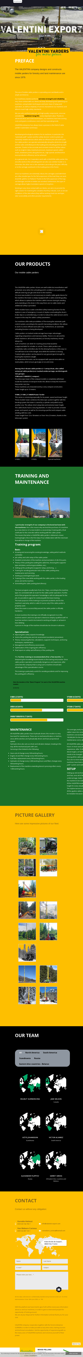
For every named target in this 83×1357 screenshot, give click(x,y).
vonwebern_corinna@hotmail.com (53, 1231)
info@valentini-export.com (51, 1224)
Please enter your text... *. (41, 1281)
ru (15, 1)
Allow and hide (73, 1353)
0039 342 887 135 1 (23, 1231)
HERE (39, 1355)
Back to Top (76, 1344)
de (21, 1)
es (18, 1)
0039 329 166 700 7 (23, 1224)
